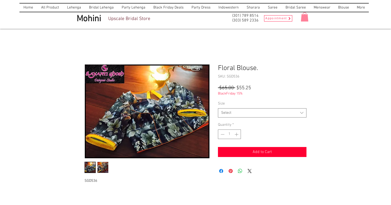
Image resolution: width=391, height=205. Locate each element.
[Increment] (237, 134)
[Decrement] (222, 134)
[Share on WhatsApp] (240, 171)
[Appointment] (278, 18)
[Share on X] (250, 171)
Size (221, 103)
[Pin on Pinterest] (231, 171)
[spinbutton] (229, 134)
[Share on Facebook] (221, 171)
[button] (304, 17)
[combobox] (262, 113)
